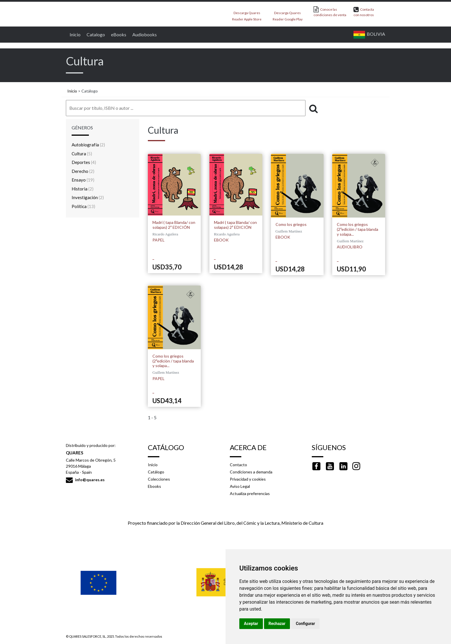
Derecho (83, 171)
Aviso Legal (240, 486)
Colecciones (159, 479)
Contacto (238, 464)
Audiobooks (144, 34)
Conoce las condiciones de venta (330, 11)
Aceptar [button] (251, 623)
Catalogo (95, 34)
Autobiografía (88, 144)
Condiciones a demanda (251, 471)
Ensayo (83, 179)
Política (83, 206)
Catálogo (156, 471)
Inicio (74, 34)
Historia (82, 188)
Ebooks (154, 486)
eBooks (118, 34)
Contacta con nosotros (363, 11)
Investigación (88, 197)
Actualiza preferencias (250, 493)
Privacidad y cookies (248, 479)
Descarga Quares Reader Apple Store (246, 14)
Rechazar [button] (277, 623)
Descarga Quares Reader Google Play (288, 14)
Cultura (82, 153)
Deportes (84, 162)
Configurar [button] (305, 623)
